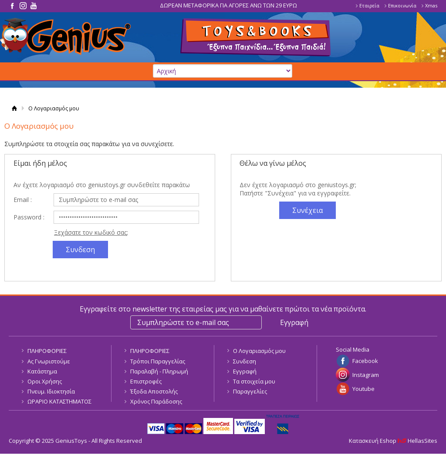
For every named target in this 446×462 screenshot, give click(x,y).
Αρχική (14, 108)
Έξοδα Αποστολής (154, 391)
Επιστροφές (146, 381)
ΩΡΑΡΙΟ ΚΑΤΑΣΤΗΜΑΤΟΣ (59, 401)
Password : (29, 217)
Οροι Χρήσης (44, 381)
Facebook (365, 361)
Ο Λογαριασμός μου (259, 351)
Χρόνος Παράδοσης (156, 401)
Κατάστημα (42, 371)
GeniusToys (65, 36)
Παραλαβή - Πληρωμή (159, 371)
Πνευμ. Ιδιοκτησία (51, 391)
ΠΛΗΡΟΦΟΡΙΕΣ (47, 351)
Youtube (363, 389)
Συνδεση (244, 361)
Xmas (431, 5)
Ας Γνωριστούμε (48, 361)
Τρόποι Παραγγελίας (157, 361)
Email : (23, 199)
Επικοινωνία (402, 5)
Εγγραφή (245, 371)
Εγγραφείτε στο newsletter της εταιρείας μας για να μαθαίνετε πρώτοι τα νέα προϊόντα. (223, 309)
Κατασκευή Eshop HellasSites (393, 441)
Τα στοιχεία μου (254, 381)
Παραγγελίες (250, 391)
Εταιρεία (369, 5)
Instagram (365, 375)
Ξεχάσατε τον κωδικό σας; (91, 232)
